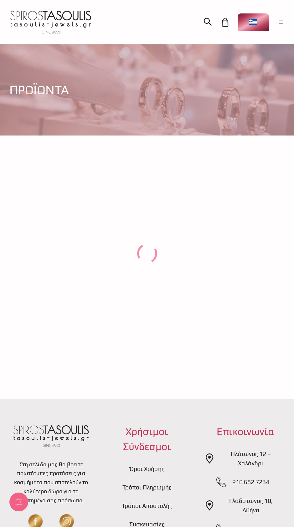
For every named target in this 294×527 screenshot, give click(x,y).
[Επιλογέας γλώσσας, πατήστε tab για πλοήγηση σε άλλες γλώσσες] (253, 22)
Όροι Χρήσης (147, 468)
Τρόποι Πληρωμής (147, 487)
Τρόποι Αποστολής (147, 505)
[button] (211, 22)
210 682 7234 (250, 481)
